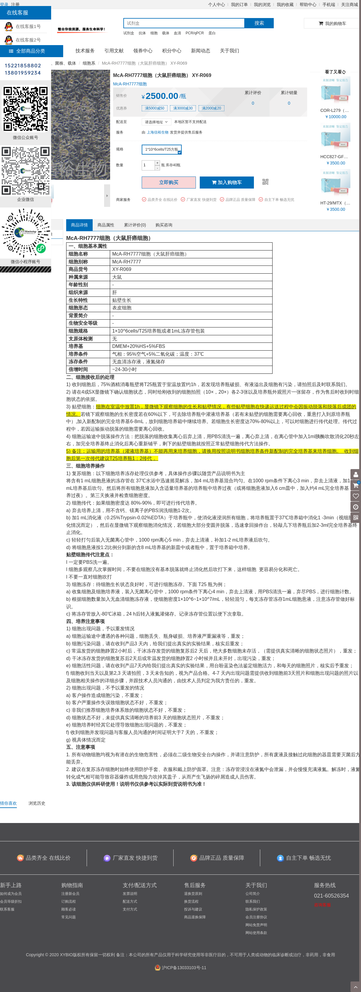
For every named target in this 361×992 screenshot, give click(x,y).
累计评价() (135, 225)
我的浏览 (262, 4)
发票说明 (130, 894)
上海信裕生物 (157, 132)
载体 (165, 33)
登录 (4, 4)
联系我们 (252, 901)
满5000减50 (154, 108)
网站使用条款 (256, 933)
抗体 (142, 33)
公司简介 (252, 894)
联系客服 (7, 909)
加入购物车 (227, 182)
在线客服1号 (22, 26)
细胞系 (89, 63)
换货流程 (191, 901)
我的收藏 (285, 4)
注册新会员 (70, 894)
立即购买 (168, 182)
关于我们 (229, 50)
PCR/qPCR (195, 33)
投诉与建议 (193, 909)
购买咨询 (164, 225)
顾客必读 (68, 909)
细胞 (154, 33)
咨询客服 (322, 904)
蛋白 (212, 33)
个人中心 (216, 4)
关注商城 (349, 4)
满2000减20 (211, 108)
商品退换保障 (195, 917)
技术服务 (85, 50)
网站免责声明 (256, 925)
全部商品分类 (27, 51)
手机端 (328, 4)
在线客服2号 (22, 39)
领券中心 (143, 50)
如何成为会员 (11, 894)
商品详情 (79, 225)
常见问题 (68, 917)
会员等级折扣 (11, 901)
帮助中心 (308, 4)
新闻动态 (200, 50)
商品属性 (105, 225)
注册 (15, 4)
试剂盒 (128, 33)
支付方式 (130, 909)
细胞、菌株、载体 (59, 63)
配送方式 (130, 901)
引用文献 (114, 50)
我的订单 (239, 4)
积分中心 (171, 50)
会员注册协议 (256, 917)
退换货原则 (193, 894)
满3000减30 (183, 108)
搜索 (259, 23)
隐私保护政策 (256, 909)
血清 (177, 33)
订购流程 (68, 901)
